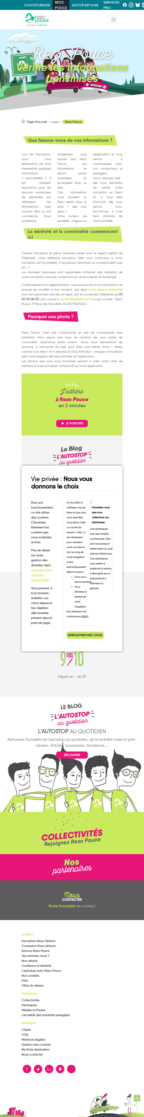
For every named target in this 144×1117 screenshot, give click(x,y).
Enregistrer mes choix (85, 635)
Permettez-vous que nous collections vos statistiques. (101, 515)
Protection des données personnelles (41, 575)
